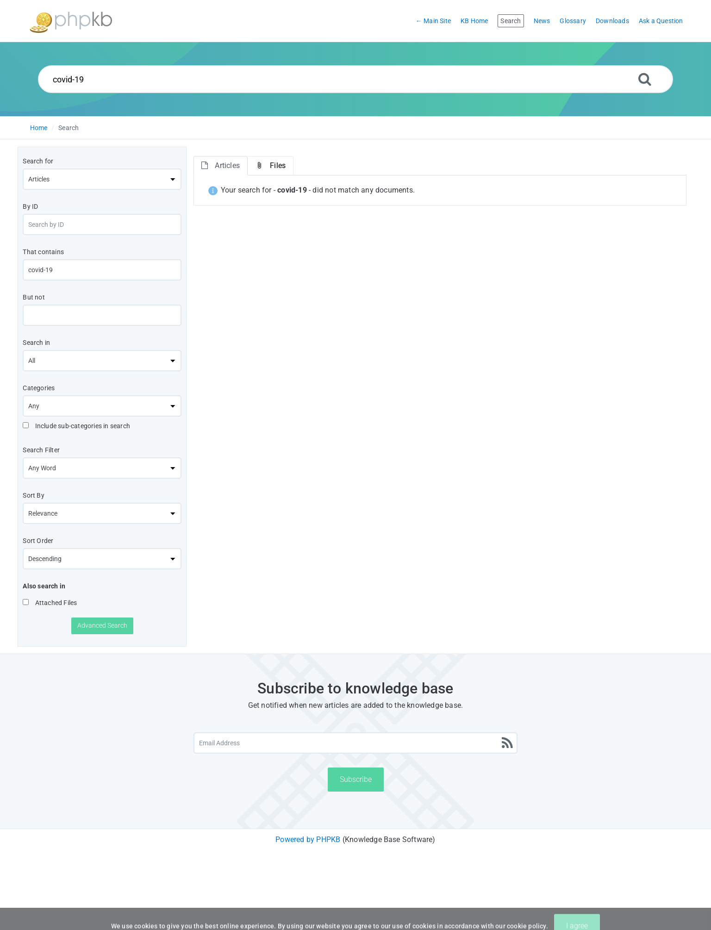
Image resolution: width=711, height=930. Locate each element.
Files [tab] (271, 165)
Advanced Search (102, 625)
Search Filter (41, 450)
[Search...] (355, 79)
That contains (43, 252)
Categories (39, 388)
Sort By (33, 495)
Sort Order (38, 540)
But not (33, 297)
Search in (36, 342)
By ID (30, 206)
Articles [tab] (220, 165)
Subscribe (356, 779)
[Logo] (71, 21)
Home (39, 127)
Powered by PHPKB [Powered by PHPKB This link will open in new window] (307, 839)
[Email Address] (355, 743)
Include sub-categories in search (76, 426)
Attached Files (50, 602)
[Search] (645, 79)
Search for (38, 161)
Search (68, 127)
